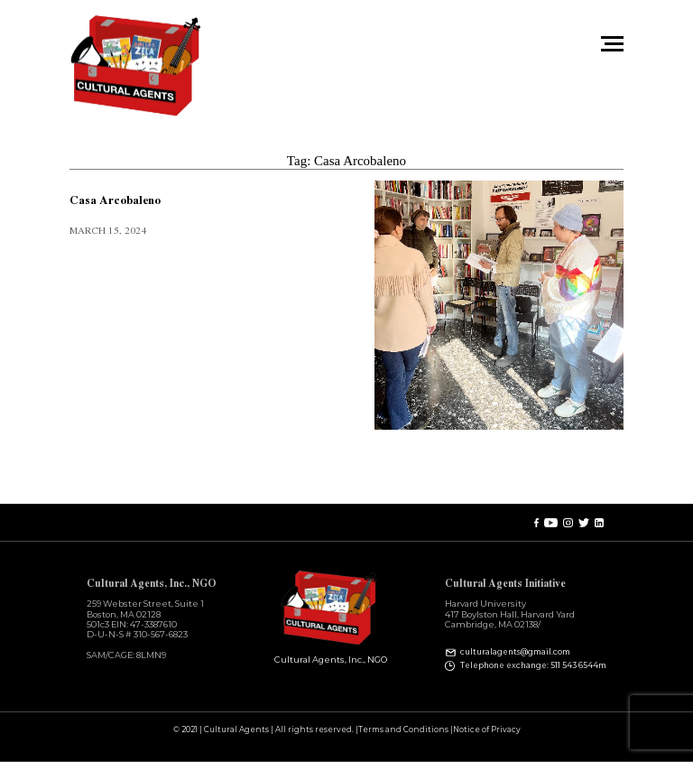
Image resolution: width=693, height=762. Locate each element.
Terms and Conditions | (405, 730)
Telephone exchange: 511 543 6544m (533, 665)
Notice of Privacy (487, 730)
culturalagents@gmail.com (515, 652)
